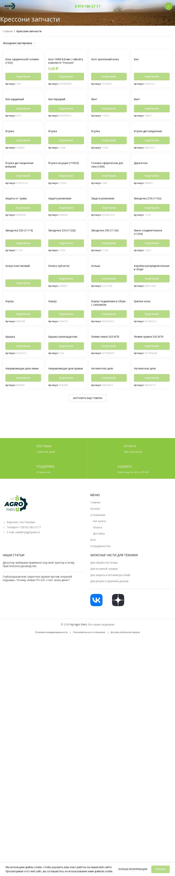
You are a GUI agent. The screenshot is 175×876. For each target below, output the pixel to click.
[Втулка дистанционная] (152, 126)
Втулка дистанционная (148, 131)
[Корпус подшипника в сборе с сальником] (109, 297)
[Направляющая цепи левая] (23, 365)
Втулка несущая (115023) (63, 163)
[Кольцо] (109, 262)
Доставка (99, 533)
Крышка (10, 338)
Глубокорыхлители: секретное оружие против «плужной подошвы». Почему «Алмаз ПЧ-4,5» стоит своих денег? (37, 578)
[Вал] (152, 54)
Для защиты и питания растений (110, 575)
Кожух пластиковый (17, 267)
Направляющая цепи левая (22, 370)
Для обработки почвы (104, 562)
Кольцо (95, 267)
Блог (93, 539)
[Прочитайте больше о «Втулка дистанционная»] (152, 141)
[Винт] (109, 94)
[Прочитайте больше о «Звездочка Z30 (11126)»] (109, 244)
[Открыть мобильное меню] (168, 6)
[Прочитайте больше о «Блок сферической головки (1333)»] (23, 77)
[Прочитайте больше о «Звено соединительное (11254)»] (152, 244)
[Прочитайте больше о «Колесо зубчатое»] (66, 280)
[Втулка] (23, 126)
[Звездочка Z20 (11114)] (23, 226)
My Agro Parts (78, 624)
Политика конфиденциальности (51, 632)
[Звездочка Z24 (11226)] (66, 226)
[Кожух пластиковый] (23, 262)
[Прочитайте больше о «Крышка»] (23, 347)
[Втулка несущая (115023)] (66, 158)
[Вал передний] (66, 94)
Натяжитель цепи (102, 370)
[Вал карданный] (23, 94)
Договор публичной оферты (125, 632)
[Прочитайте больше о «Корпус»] (23, 315)
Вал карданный (14, 99)
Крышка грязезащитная (62, 338)
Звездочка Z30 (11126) (105, 231)
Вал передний (56, 99)
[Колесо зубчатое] (66, 262)
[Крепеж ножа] (152, 297)
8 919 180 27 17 (87, 6)
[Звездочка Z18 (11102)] (152, 194)
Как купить (99, 521)
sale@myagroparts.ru (27, 532)
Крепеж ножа (142, 302)
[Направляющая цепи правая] (66, 365)
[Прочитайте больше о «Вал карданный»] (23, 109)
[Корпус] (23, 297)
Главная (8, 31)
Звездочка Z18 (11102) (147, 199)
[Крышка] (23, 333)
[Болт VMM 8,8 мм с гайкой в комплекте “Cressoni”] (66, 54)
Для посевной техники (104, 568)
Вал (136, 59)
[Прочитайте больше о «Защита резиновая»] (66, 208)
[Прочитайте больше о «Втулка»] (23, 141)
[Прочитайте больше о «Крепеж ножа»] (152, 315)
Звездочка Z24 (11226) (62, 231)
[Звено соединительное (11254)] (152, 226)
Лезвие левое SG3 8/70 (105, 338)
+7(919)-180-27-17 (30, 527)
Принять (160, 869)
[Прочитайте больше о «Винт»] (109, 109)
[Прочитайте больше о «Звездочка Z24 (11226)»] (66, 244)
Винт (94, 99)
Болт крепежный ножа (105, 59)
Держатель (141, 163)
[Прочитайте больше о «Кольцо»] (109, 280)
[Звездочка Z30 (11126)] (109, 226)
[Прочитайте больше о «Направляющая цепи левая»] (23, 379)
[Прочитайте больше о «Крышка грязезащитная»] (66, 347)
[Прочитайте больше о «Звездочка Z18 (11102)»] (152, 208)
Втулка (9, 131)
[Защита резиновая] (66, 194)
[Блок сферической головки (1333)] (23, 54)
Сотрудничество (100, 546)
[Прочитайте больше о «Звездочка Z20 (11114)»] (23, 244)
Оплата (97, 527)
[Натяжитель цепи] (109, 365)
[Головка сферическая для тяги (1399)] (109, 158)
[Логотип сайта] (10, 6)
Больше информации (133, 869)
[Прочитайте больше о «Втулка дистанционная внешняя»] (23, 176)
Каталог (95, 508)
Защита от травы (16, 199)
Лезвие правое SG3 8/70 (148, 338)
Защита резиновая (59, 199)
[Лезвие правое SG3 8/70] (152, 333)
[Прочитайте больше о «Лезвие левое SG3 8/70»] (109, 347)
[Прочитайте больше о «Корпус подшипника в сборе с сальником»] (109, 315)
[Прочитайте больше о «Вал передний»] (66, 109)
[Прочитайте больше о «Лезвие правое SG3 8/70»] (152, 347)
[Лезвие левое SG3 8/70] (109, 333)
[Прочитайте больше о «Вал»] (152, 77)
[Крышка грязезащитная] (66, 333)
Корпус (9, 302)
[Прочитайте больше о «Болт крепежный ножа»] (109, 77)
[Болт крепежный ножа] (109, 54)
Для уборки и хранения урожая (109, 581)
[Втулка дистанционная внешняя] (23, 158)
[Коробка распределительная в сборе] (152, 262)
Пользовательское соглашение (89, 632)
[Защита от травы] (23, 194)
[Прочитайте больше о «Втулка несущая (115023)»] (66, 176)
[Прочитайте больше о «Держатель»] (152, 176)
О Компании (97, 515)
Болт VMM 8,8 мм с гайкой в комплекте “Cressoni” (65, 61)
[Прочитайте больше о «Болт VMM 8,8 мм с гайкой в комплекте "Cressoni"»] (66, 77)
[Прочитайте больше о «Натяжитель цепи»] (109, 379)
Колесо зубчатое (58, 267)
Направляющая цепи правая (65, 370)
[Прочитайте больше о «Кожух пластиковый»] (23, 284)
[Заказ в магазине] (19, 43)
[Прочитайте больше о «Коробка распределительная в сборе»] (152, 280)
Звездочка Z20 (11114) (19, 231)
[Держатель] (152, 158)
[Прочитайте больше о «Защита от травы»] (23, 208)
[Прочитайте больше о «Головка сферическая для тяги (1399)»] (109, 176)
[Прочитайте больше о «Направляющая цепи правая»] (66, 379)
